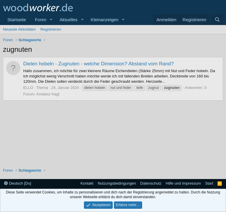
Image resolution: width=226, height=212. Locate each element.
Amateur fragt (47, 94)
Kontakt (86, 183)
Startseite (16, 19)
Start (209, 183)
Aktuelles (68, 19)
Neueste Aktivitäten (19, 29)
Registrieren (50, 29)
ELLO (28, 87)
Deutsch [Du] (17, 183)
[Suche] (217, 19)
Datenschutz (151, 183)
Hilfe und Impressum (183, 183)
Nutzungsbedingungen (117, 183)
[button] (51, 19)
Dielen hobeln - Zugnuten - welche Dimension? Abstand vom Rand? (98, 64)
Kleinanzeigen (104, 19)
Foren (40, 19)
